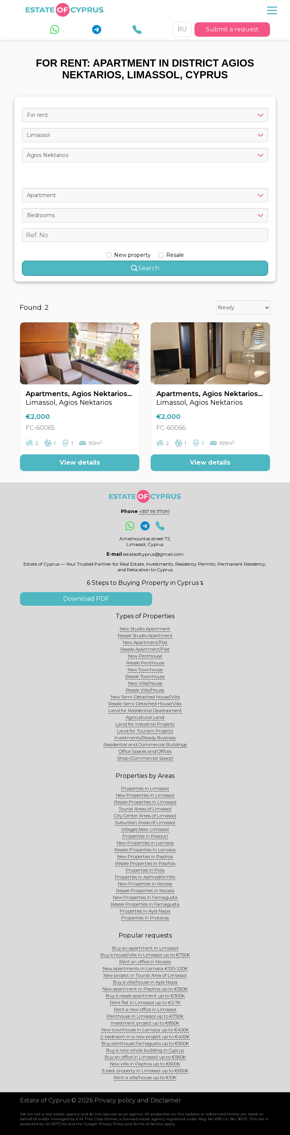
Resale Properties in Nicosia (145, 890)
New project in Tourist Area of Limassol (145, 975)
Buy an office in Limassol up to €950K (145, 1057)
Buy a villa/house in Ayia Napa (145, 982)
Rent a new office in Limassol (145, 1009)
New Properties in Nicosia (145, 883)
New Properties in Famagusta (145, 897)
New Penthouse (145, 656)
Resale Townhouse (145, 676)
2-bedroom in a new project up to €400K (145, 1036)
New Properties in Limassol (145, 795)
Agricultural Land (145, 717)
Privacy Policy (111, 1123)
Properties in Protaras (145, 917)
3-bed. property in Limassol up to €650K (145, 1070)
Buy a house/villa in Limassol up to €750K (145, 955)
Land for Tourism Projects (145, 731)
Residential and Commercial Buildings (145, 744)
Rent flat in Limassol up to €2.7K (145, 1002)
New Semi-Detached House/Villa (145, 697)
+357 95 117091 (154, 511)
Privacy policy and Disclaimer (137, 1100)
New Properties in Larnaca (145, 843)
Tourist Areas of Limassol (145, 809)
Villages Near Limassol (145, 829)
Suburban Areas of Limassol (145, 822)
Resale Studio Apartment (145, 635)
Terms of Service (148, 1123)
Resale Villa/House (145, 690)
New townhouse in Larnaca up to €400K (145, 1029)
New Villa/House (145, 683)
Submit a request (232, 29)
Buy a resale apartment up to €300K (145, 995)
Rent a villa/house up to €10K (145, 1077)
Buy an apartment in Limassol (145, 948)
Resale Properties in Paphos (145, 863)
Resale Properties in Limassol (145, 802)
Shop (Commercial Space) (145, 758)
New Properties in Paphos (145, 856)
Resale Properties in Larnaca (145, 849)
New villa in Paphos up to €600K (145, 1064)
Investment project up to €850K (145, 1023)
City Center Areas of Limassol (145, 815)
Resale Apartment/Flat (145, 649)
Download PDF (86, 598)
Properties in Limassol (145, 788)
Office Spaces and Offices (145, 751)
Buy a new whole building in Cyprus (145, 1050)
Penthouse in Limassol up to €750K (145, 1016)
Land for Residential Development (145, 710)
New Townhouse (145, 669)
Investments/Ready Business (145, 737)
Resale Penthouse (145, 662)
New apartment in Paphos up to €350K (145, 989)
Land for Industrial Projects (145, 724)
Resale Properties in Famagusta (145, 904)
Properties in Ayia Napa (145, 911)
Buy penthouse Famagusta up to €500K (145, 1043)
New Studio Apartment (145, 628)
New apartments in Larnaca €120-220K (145, 968)
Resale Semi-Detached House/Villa (145, 703)
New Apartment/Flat (145, 642)
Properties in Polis (145, 870)
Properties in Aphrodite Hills (145, 877)
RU (182, 29)
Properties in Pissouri (145, 836)
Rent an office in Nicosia (145, 961)
